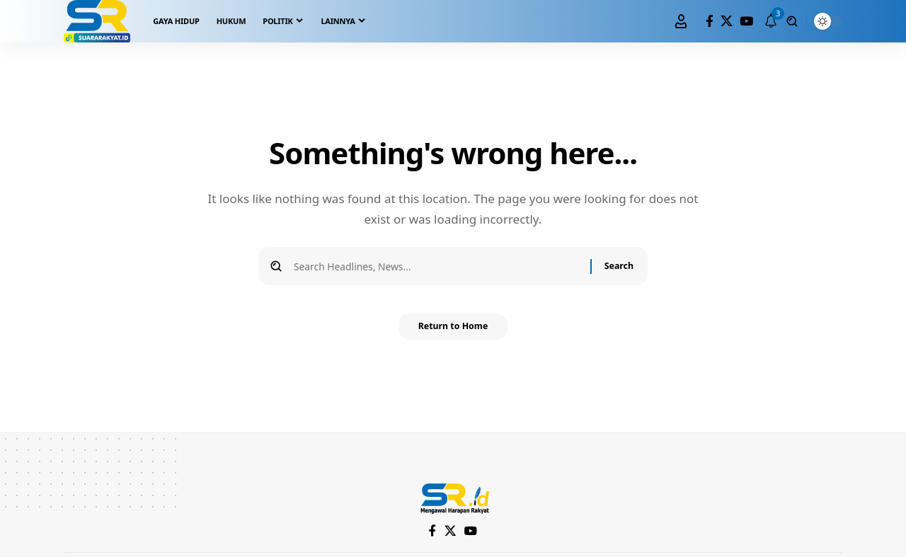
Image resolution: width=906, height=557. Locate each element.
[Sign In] (681, 21)
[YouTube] (746, 21)
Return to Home (453, 332)
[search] (792, 21)
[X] (726, 21)
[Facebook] (709, 21)
